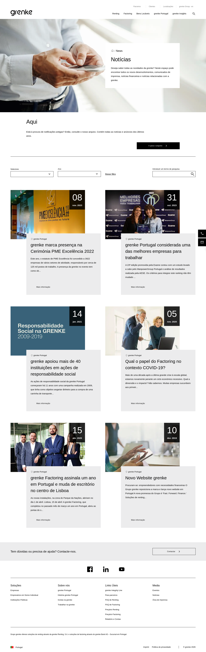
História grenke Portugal (68, 595)
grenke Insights (179, 13)
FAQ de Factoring (112, 605)
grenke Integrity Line (113, 590)
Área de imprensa (160, 600)
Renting (115, 13)
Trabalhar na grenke (66, 605)
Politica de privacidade (161, 647)
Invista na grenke (65, 600)
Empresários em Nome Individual (24, 595)
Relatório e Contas (113, 619)
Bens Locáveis (143, 13)
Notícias (156, 595)
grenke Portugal (161, 13)
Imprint (146, 647)
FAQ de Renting (112, 600)
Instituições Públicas (19, 600)
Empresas (15, 590)
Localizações (168, 6)
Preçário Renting (112, 609)
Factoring (128, 13)
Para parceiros (111, 595)
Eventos (156, 590)
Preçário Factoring (113, 614)
